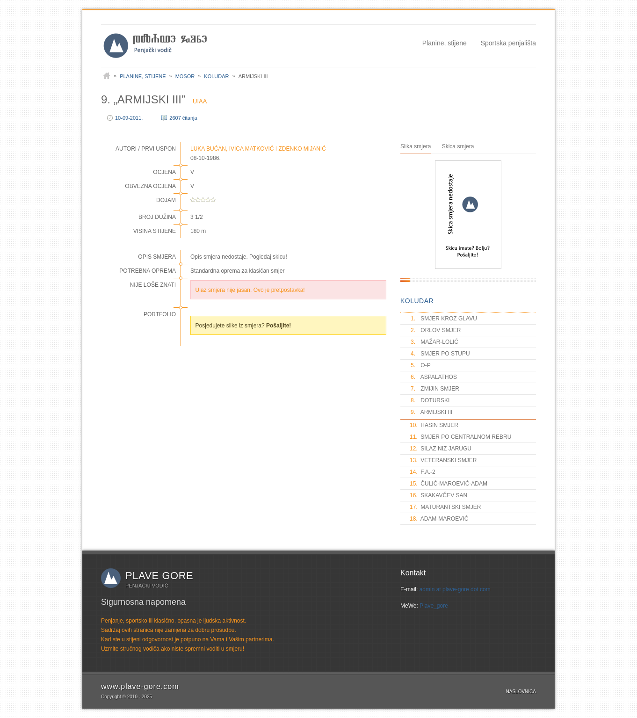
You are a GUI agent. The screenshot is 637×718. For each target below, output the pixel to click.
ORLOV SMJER (435, 330)
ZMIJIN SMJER (434, 388)
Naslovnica (521, 691)
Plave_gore (434, 605)
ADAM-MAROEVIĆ (439, 518)
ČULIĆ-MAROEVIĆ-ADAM (448, 483)
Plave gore (159, 575)
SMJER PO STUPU (440, 353)
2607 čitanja (183, 118)
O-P (420, 365)
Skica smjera (458, 146)
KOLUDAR (417, 301)
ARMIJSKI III (431, 412)
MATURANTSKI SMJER (445, 507)
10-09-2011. (129, 118)
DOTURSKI (429, 400)
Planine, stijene (444, 43)
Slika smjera (415, 146)
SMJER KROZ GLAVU (443, 318)
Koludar (216, 76)
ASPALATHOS (433, 377)
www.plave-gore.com (140, 686)
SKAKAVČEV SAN (438, 495)
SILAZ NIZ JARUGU (440, 448)
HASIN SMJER (434, 425)
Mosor (185, 76)
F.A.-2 (422, 472)
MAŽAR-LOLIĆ (434, 342)
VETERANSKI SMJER (443, 460)
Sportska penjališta (508, 43)
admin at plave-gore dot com (455, 589)
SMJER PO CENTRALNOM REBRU (460, 437)
